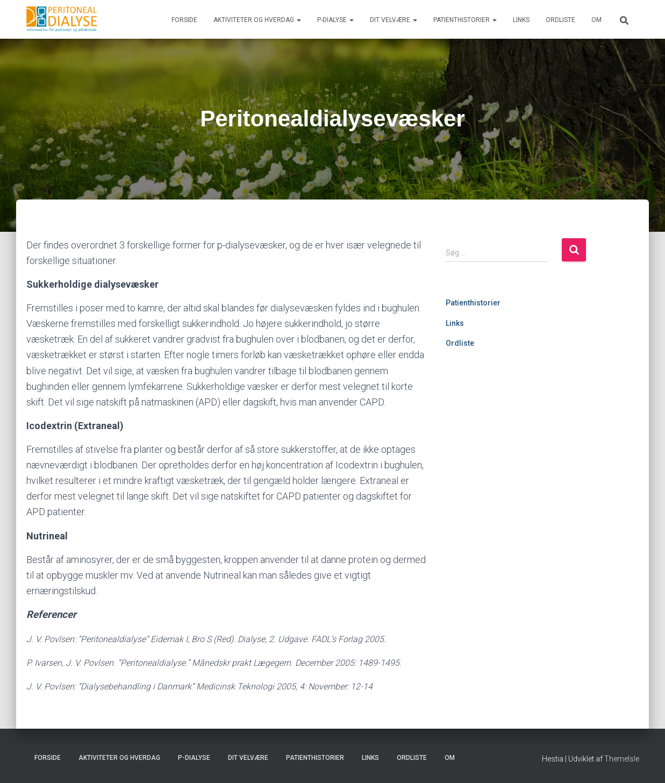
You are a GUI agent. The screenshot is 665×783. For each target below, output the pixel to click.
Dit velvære (393, 20)
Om (596, 20)
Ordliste (560, 20)
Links (521, 20)
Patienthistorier (465, 20)
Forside (184, 20)
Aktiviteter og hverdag (257, 20)
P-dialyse (335, 20)
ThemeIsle (621, 758)
